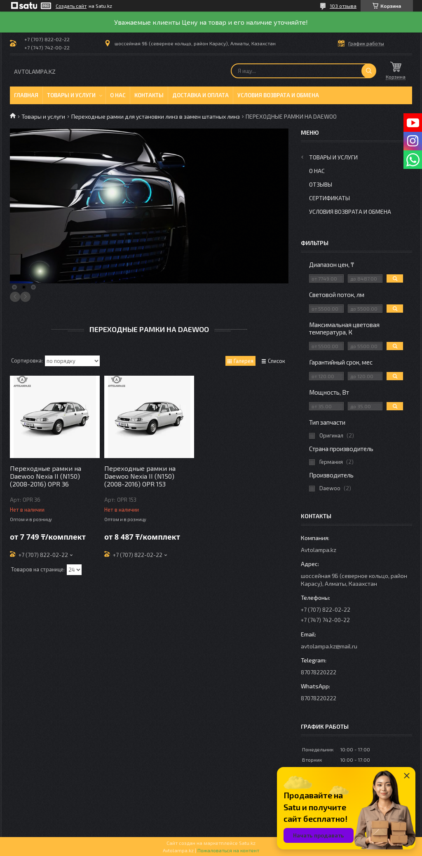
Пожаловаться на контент (228, 850)
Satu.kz (247, 843)
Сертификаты (329, 197)
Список (276, 361)
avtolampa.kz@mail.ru (329, 646)
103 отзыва (343, 6)
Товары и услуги (71, 95)
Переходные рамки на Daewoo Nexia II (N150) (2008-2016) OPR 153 (140, 476)
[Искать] (368, 70)
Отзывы (320, 184)
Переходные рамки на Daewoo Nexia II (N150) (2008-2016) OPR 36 (45, 476)
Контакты (149, 95)
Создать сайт (71, 6)
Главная (26, 95)
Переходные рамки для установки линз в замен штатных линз (155, 116)
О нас (118, 95)
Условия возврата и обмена (278, 95)
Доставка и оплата (200, 95)
